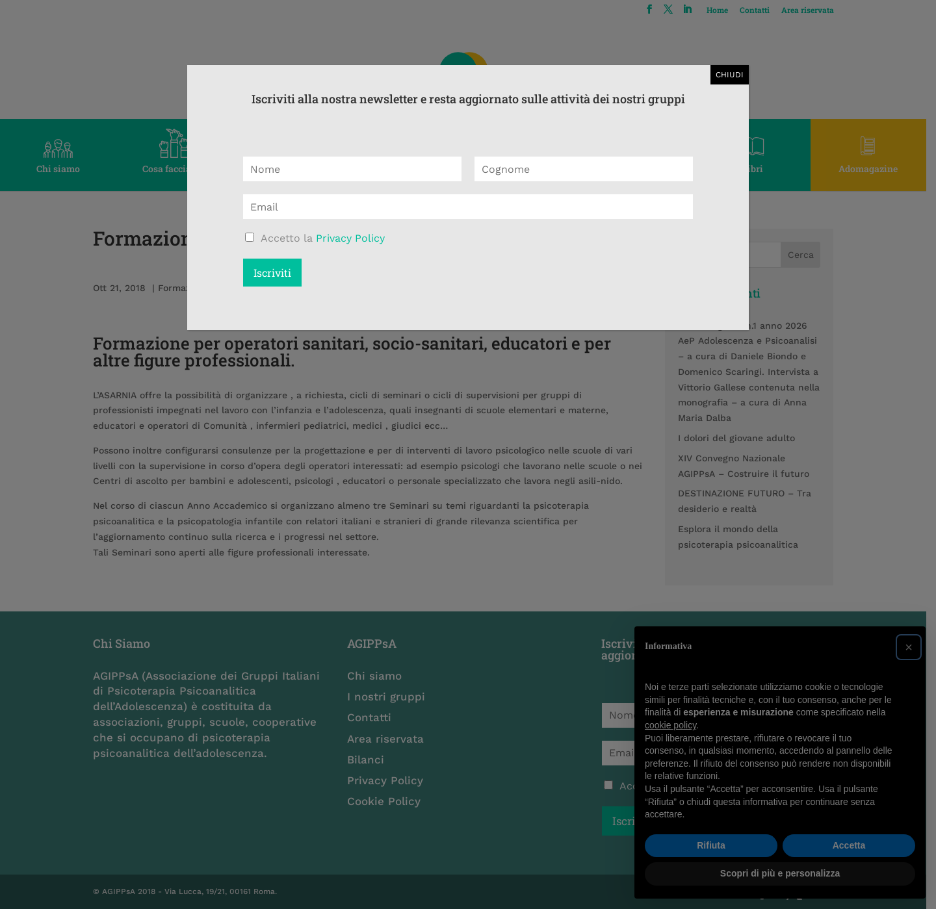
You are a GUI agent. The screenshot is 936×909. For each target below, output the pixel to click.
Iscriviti (272, 272)
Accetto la (323, 238)
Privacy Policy (350, 238)
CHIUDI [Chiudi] (730, 74)
